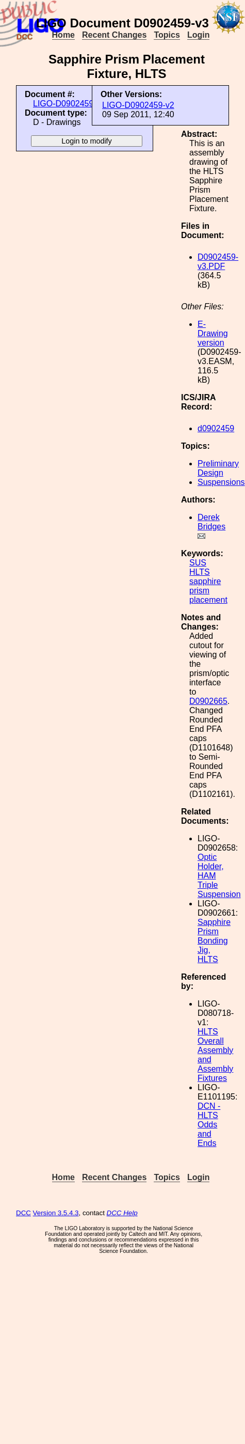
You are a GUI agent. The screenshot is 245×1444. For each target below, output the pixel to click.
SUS (197, 562)
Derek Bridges (211, 522)
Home (63, 34)
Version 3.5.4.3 (56, 1213)
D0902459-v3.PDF (218, 262)
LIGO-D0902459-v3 (69, 103)
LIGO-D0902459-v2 (138, 105)
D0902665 (208, 701)
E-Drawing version (213, 333)
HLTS (199, 572)
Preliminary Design (218, 468)
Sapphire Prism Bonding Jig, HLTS (214, 941)
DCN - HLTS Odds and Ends (209, 1125)
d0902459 (216, 428)
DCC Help (122, 1213)
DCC (23, 1213)
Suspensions (221, 482)
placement (208, 599)
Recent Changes (114, 34)
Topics (166, 34)
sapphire (205, 581)
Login (198, 34)
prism (199, 590)
